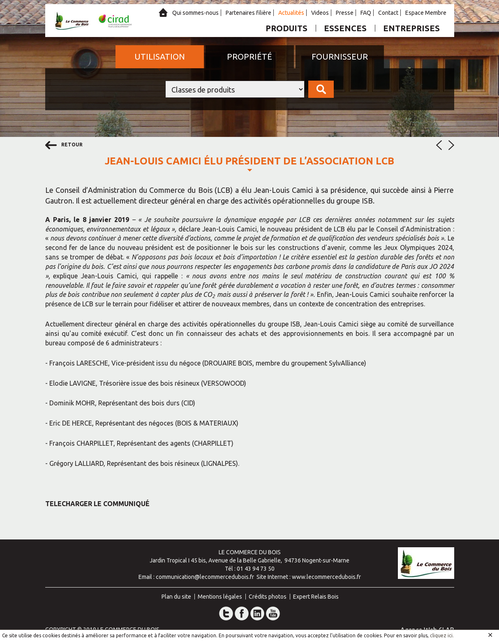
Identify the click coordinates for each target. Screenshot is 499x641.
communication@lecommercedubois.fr (205, 577)
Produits (286, 28)
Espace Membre (425, 12)
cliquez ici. (442, 635)
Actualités (291, 12)
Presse (344, 12)
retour (64, 145)
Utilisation (159, 56)
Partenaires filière (248, 12)
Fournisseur (340, 56)
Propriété (249, 56)
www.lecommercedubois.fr (326, 577)
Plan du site (176, 596)
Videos (320, 12)
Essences (345, 28)
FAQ (365, 12)
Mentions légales (220, 596)
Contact (388, 12)
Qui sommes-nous (195, 12)
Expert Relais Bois (316, 596)
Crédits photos (267, 596)
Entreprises (411, 28)
